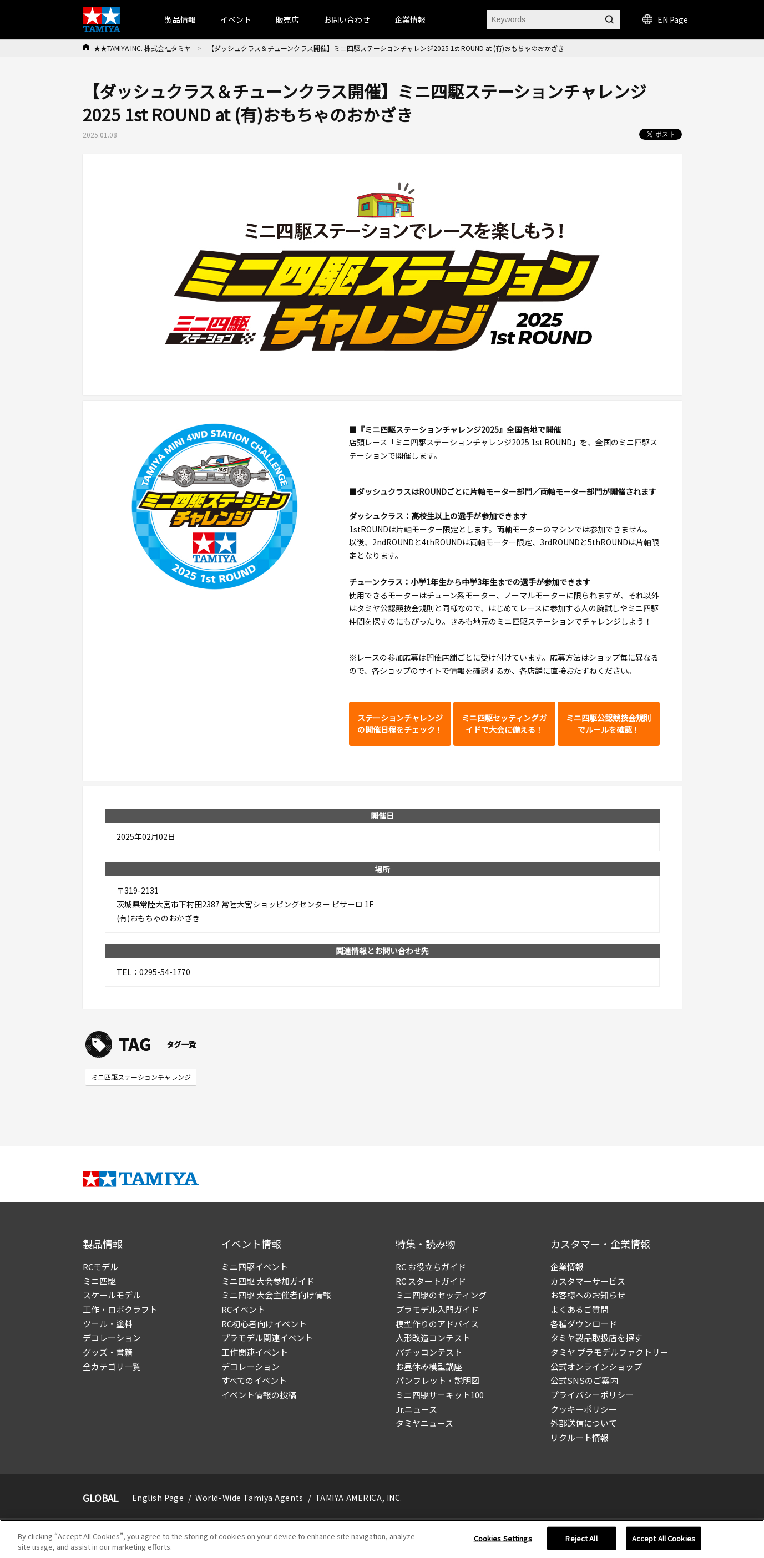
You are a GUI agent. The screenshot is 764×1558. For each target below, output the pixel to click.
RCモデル (100, 1266)
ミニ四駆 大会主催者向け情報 (276, 1295)
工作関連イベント (254, 1352)
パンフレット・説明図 (437, 1380)
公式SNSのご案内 (584, 1380)
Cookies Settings (503, 1538)
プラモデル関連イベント (267, 1337)
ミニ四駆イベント (254, 1266)
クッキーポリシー (583, 1409)
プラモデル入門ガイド (437, 1309)
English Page (158, 1497)
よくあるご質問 (579, 1309)
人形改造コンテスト (433, 1337)
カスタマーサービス (587, 1281)
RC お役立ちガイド (431, 1266)
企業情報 (567, 1266)
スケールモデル (112, 1295)
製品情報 (180, 19)
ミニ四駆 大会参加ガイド (268, 1281)
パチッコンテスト (429, 1352)
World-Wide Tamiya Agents (249, 1497)
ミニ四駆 (99, 1281)
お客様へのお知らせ (587, 1295)
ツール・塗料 (108, 1323)
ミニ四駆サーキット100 (440, 1394)
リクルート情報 (579, 1437)
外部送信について (583, 1423)
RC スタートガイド (431, 1281)
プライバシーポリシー (592, 1394)
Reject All (581, 1538)
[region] (382, 1539)
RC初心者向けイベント (264, 1323)
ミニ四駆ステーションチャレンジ (141, 1077)
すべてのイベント (254, 1380)
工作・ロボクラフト (120, 1309)
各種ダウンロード (583, 1323)
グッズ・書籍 (108, 1352)
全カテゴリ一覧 (112, 1366)
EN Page (665, 19)
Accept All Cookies (663, 1538)
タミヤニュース (424, 1423)
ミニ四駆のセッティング (441, 1295)
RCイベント (243, 1309)
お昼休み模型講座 (429, 1366)
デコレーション (112, 1337)
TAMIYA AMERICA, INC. (358, 1497)
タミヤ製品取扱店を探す (596, 1337)
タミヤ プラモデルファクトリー (609, 1352)
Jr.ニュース (416, 1409)
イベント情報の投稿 (258, 1394)
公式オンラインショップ (596, 1366)
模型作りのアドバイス (437, 1323)
